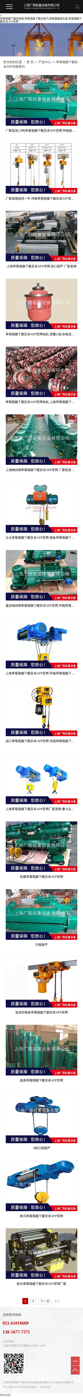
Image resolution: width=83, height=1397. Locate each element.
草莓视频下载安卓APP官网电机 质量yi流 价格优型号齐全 (41, 334)
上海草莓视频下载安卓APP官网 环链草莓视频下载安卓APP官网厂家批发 (41, 673)
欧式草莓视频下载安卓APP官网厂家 (41, 1284)
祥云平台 (45, 1387)
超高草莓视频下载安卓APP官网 (41, 1080)
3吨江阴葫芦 (41, 1148)
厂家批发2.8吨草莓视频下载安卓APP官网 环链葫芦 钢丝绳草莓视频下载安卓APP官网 (41, 130)
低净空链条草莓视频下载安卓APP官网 (41, 1012)
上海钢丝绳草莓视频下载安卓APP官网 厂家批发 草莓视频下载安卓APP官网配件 (41, 470)
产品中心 (45, 62)
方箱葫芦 (41, 944)
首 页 (30, 62)
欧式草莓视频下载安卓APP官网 (41, 1216)
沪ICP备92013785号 (14, 1387)
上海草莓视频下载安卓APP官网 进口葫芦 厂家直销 (41, 266)
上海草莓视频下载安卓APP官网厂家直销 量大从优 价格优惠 (41, 809)
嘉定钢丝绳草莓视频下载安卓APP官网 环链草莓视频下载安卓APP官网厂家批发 (41, 605)
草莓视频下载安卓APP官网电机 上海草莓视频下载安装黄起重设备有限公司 (41, 402)
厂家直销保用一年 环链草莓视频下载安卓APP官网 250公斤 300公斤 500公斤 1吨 (41, 198)
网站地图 (5, 1395)
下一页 (45, 1301)
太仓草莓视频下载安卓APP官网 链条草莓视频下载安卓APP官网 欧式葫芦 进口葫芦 (41, 537)
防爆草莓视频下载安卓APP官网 (41, 876)
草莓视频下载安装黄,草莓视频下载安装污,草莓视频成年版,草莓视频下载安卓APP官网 (41, 20)
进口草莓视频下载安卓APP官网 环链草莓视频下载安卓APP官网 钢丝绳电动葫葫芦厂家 (41, 741)
